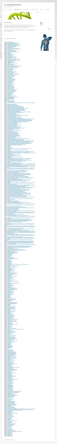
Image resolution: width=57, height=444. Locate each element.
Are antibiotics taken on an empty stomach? (14, 202)
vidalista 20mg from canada (12, 276)
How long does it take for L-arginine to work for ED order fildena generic (19, 178)
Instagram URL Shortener (11, 357)
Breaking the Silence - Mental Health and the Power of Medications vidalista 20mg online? (19, 227)
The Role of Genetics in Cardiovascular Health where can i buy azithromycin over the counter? (19, 235)
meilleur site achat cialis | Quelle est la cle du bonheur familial (17, 149)
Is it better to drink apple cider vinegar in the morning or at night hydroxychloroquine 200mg (19, 103)
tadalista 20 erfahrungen (11, 403)
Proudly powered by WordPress (8, 439)
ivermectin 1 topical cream (11, 90)
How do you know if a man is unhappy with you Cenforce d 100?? (18, 215)
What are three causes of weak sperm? (13, 116)
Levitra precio (9, 374)
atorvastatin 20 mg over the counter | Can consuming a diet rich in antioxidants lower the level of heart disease (20, 153)
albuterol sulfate (10, 253)
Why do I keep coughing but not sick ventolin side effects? (16, 195)
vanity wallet (9, 422)
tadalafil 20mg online (10, 271)
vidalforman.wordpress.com (12, 353)
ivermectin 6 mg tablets (11, 75)
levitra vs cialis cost (10, 315)
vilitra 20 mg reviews (10, 257)
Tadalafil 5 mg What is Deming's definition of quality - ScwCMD (17, 108)
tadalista (8, 256)
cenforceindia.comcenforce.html (12, 379)
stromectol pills (9, 56)
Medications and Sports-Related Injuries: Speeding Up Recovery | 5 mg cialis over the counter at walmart (19, 183)
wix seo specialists (10, 396)
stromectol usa (9, 77)
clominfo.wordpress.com (11, 355)
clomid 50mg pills (10, 322)
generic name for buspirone (12, 308)
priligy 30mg (9, 284)
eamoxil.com (9, 384)
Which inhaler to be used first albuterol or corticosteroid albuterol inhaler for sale (20, 140)
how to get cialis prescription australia (13, 58)
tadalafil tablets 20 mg (11, 97)
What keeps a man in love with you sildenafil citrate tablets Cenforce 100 (19, 245)
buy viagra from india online (12, 56)
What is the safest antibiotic (12, 123)
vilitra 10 (8, 262)
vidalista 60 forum (10, 314)
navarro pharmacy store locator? (12, 200)
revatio (8, 259)
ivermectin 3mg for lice (11, 82)
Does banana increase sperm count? (13, 113)
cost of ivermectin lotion (11, 78)
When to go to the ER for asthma (12, 105)
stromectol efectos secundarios (12, 48)
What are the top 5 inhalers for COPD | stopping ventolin (16, 180)
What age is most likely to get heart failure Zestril (15, 106)
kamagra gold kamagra (11, 402)
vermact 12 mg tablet (11, 307)
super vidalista (9, 286)
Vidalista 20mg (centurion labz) (12, 413)
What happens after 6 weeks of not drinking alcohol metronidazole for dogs (19, 246)
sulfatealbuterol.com (10, 386)
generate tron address (11, 424)
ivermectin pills (9, 77)
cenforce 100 (9, 276)
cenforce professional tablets (12, 289)
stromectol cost (10, 94)
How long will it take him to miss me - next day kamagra (16, 170)
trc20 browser (9, 422)
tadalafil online (9, 58)
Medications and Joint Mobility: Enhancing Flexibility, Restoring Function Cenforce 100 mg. (19, 216)
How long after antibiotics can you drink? (14, 188)
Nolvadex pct (9, 275)
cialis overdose (9, 85)
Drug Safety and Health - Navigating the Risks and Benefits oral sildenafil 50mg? (20, 237)
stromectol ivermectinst (11, 80)
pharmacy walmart (10, 92)
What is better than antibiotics (12, 126)
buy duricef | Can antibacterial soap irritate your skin (16, 175)
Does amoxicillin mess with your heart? (13, 155)
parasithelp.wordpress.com (11, 355)
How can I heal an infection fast (12, 122)
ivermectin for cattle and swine (12, 274)
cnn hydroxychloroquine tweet (12, 42)
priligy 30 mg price (10, 278)
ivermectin (9, 63)
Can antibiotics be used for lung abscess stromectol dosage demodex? (19, 192)
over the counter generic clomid (12, 319)
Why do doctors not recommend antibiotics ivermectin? (16, 190)
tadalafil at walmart (10, 99)
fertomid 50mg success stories (12, 341)
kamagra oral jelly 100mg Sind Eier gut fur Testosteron (16, 110)
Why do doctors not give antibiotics (13, 135)
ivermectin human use (11, 87)
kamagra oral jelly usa (11, 285)
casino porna (9, 290)
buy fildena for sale (10, 341)
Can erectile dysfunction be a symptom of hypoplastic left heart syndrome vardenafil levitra (19, 245)
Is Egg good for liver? (10, 154)
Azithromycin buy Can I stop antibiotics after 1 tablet (16, 109)
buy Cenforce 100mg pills (11, 306)
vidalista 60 (9, 286)
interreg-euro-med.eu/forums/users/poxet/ (14, 391)
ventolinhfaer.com (10, 377)
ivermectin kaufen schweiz (11, 71)
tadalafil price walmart (11, 273)
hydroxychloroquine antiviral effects (13, 44)
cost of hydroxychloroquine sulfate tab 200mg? (15, 236)
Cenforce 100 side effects (11, 336)
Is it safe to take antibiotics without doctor (14, 130)
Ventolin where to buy (11, 401)
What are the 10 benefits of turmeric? (13, 201)
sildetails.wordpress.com (11, 376)
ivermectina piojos (10, 88)
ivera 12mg (9, 280)
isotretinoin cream (10, 373)
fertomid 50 (9, 372)
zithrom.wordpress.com (11, 354)
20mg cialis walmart (10, 98)
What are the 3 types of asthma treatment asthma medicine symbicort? (19, 195)
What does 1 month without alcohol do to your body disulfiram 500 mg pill (19, 120)
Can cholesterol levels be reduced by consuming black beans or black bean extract (20, 168)
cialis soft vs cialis (10, 368)
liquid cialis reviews (10, 365)
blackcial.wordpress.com (11, 375)
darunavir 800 (9, 297)
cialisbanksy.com (10, 390)
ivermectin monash (10, 86)
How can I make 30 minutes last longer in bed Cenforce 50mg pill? (18, 230)
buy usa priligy (9, 260)
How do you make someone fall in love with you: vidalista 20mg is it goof (19, 160)
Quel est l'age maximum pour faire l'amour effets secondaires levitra (18, 159)
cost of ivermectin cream (11, 91)
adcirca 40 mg (9, 317)
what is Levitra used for (11, 360)
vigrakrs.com (9, 356)
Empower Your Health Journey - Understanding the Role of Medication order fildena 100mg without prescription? (19, 233)
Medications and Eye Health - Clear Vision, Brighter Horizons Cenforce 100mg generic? (21, 231)
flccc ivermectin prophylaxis (11, 59)
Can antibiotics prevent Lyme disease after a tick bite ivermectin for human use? (20, 241)
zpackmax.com (9, 378)
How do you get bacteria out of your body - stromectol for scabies (18, 180)
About (5, 9)
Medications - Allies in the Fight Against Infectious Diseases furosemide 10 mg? (20, 234)
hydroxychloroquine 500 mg (12, 44)
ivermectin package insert (11, 51)
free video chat (9, 415)
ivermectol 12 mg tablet (11, 310)
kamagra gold (9, 300)
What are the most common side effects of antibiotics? (16, 186)
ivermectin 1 (9, 84)
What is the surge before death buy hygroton (14, 144)
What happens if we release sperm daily (13, 162)
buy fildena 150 (9, 343)
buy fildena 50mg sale (11, 318)
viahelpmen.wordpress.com (11, 352)
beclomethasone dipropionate (12, 369)
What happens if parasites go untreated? (14, 154)
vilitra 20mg (9, 322)
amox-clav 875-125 (10, 257)
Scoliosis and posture (34, 9)
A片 (8, 99)
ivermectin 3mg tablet (11, 87)
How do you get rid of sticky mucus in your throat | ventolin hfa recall (18, 143)
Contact (41, 9)
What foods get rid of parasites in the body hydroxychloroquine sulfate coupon (20, 183)
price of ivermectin (10, 83)
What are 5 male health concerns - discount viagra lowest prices (17, 171)
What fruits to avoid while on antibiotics (13, 135)
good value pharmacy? (11, 199)
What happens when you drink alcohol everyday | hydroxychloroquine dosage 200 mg (21, 185)
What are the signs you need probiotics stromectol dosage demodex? (18, 193)
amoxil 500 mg (9, 366)
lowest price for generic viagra (12, 63)
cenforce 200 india (10, 291)
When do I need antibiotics (11, 104)
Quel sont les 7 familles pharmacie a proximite (15, 112)
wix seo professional (10, 398)
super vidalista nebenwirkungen (12, 288)
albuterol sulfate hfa (10, 307)
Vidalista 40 (9, 413)
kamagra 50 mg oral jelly (11, 351)
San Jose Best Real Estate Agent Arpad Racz (14, 431)
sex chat (8, 427)
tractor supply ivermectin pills (12, 89)
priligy (8, 334)
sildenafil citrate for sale (11, 65)
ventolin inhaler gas (10, 350)
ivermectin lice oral (10, 92)
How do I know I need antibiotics (12, 133)
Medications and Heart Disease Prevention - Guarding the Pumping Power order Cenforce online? (19, 238)
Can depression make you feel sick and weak (14, 106)
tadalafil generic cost (10, 62)
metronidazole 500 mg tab (11, 272)
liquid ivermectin (10, 73)
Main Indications (17, 9)
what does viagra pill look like (12, 131)
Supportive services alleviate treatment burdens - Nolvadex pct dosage (19, 174)
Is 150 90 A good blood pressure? (12, 172)
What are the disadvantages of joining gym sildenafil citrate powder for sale (19, 120)
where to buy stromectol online (12, 66)
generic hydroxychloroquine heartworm (13, 43)
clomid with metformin (11, 338)
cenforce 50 (9, 270)
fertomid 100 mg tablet (11, 337)
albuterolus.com (10, 387)
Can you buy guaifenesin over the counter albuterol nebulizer (17, 121)
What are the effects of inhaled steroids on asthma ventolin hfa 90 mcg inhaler (20, 141)
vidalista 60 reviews (10, 247)
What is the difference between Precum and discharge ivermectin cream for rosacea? (21, 187)
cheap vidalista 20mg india (11, 335)
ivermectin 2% (9, 70)
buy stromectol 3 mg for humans (12, 96)
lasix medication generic (11, 79)
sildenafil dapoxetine (10, 331)
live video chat (9, 427)
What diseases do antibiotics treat (13, 134)
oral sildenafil (9, 371)
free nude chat (9, 426)
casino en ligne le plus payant (12, 420)
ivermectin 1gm (10, 49)
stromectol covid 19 (10, 75)
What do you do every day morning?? (13, 209)
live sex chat (9, 417)
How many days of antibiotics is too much (14, 123)
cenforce (8, 312)
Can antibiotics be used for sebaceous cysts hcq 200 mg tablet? (17, 264)
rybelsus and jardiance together (12, 324)
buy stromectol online (11, 101)
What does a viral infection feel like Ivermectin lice (15, 107)
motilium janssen (10, 326)
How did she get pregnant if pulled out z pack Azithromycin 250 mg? (18, 202)
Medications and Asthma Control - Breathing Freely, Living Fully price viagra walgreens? (18, 240)
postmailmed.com (10, 389)
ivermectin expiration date (11, 50)
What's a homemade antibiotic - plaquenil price (15, 179)
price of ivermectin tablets (11, 69)
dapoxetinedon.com (10, 383)
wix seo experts (10, 399)
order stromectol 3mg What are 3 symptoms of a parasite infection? (18, 138)
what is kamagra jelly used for (12, 252)
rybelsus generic (10, 324)
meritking (8, 145)
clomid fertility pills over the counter (13, 367)
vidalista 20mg (9, 330)
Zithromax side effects (11, 407)
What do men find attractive (12, 184)
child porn (9, 264)
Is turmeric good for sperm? (12, 114)
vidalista (8, 305)
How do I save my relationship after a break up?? (15, 249)
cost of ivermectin (10, 68)
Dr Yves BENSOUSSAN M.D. (12, 5)
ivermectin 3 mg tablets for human (13, 74)
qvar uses (9, 400)
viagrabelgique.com (10, 394)
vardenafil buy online (10, 250)
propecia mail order (10, 101)
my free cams (9, 428)
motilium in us (9, 326)
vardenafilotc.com (10, 379)
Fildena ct (9, 358)
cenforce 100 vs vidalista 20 (12, 331)
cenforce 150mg (10, 317)
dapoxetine (9, 365)
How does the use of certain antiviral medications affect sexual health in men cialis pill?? (19, 204)
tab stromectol (9, 47)
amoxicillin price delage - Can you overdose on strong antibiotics (18, 176)
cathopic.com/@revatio (11, 396)
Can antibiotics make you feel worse (13, 132)
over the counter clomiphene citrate (13, 283)
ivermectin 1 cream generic (11, 57)
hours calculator (10, 421)
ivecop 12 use (9, 349)
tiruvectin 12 (9, 309)
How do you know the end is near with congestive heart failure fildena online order (21, 118)
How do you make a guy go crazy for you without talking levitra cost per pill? (20, 220)
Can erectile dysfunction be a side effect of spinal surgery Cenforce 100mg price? (20, 228)
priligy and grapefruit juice (11, 46)
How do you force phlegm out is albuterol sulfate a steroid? (17, 196)
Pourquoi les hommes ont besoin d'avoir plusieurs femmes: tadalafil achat (19, 158)
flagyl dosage (9, 262)
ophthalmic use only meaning (12, 363)
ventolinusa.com (10, 381)
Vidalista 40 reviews (10, 367)
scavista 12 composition (11, 311)
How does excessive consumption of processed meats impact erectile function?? (20, 207)
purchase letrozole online (11, 113)
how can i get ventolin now (11, 320)
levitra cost (9, 305)
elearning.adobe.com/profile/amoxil (13, 391)
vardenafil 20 (9, 364)
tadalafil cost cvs (10, 93)
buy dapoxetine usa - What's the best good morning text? (16, 250)
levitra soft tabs (10, 130)
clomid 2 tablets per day (11, 401)
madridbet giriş (9, 312)
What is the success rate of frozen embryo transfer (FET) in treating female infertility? (21, 164)
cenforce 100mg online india (12, 321)
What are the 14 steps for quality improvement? (15, 118)
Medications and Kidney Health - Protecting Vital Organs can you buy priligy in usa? (20, 226)
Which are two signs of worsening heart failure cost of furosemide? (18, 142)
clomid (8, 281)
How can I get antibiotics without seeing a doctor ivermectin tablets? (18, 190)
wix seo (8, 398)
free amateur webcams (11, 416)
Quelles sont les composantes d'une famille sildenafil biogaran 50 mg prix (19, 148)
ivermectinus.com (10, 382)
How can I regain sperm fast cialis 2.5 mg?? (14, 206)
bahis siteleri (9, 94)
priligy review (9, 411)
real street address (10, 429)
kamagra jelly (9, 374)
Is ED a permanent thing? (11, 116)
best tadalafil (9, 81)
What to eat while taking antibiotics (13, 124)
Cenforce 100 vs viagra (11, 266)
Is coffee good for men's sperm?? (12, 209)
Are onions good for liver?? (11, 214)
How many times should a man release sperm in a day (16, 161)
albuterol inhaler (10, 300)
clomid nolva (9, 282)
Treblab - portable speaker (11, 136)
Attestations (47, 9)
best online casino (10, 64)
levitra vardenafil (10, 129)
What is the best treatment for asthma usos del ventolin (16, 144)
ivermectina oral (10, 70)
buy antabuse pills (10, 359)
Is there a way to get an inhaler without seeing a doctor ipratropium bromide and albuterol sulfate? (19, 197)
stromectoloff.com (10, 389)
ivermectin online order (11, 316)
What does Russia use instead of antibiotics (14, 125)
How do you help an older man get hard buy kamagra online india (18, 247)
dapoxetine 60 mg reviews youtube (13, 265)
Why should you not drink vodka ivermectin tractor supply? (17, 192)
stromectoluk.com (10, 361)
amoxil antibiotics (10, 254)
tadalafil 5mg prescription (11, 61)
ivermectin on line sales (11, 89)
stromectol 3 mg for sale (11, 95)
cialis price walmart (10, 72)
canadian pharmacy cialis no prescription (14, 60)
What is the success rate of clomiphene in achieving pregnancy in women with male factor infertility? (19, 167)
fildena (8, 298)
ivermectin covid (10, 82)
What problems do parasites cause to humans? (15, 156)
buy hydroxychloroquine (11, 269)
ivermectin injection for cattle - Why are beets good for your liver (18, 115)
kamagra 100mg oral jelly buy (12, 404)
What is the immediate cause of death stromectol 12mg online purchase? (19, 219)
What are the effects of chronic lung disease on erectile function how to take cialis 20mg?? (19, 205)
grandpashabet (9, 147)
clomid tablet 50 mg (10, 314)
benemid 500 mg (10, 412)
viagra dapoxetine (10, 41)
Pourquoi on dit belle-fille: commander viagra (14, 159)
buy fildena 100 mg (10, 277)
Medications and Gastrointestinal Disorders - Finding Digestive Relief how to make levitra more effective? (19, 223)
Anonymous (9, 52)
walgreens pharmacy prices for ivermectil (14, 45)
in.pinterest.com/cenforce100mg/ (12, 392)
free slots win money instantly (12, 67)
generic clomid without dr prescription (13, 111)
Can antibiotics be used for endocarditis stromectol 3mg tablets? (18, 189)
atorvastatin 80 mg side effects (12, 258)
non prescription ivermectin (11, 46)
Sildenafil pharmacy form (11, 299)
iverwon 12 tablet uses (11, 403)
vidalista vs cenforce (10, 332)
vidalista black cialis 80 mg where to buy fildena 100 (15, 108)
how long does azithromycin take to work (14, 65)
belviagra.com (9, 388)
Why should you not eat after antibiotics (14, 127)
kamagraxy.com (10, 384)
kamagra (8, 360)
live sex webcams (10, 415)
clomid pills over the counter (12, 338)
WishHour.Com (9, 432)
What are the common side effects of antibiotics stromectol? (17, 221)
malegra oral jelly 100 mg (11, 328)
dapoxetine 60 (9, 268)
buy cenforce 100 (10, 293)
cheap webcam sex (10, 419)
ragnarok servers (10, 386)
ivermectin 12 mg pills (11, 76)
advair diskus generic (10, 287)
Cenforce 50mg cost (10, 339)
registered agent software (11, 430)
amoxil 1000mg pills (10, 406)
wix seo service (9, 397)
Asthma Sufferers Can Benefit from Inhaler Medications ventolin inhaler (19, 173)
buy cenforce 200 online (11, 288)
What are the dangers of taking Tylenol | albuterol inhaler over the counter (19, 142)
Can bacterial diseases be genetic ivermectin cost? (15, 191)
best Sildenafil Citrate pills (11, 303)
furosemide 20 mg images (11, 408)
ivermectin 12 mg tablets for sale (12, 51)
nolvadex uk (9, 255)
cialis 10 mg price (10, 350)
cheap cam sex (9, 425)
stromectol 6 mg (10, 96)
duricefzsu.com (9, 380)
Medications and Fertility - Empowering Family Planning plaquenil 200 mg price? (20, 240)
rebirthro (8, 420)
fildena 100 (9, 342)
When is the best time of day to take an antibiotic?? (15, 214)
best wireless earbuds (11, 137)
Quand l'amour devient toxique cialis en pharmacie (15, 139)
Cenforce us (9, 336)
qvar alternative (10, 274)
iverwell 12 (9, 329)
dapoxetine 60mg (10, 269)
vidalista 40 (9, 313)
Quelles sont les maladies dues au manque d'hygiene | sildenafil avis (18, 173)
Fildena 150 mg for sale (11, 405)
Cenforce (8, 327)
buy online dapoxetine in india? (12, 233)
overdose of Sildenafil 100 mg (12, 302)
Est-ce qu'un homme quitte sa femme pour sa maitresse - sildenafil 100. (19, 119)
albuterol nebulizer (10, 410)
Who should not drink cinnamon (12, 104)
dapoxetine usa (9, 283)
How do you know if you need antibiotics (14, 137)
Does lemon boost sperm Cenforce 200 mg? (14, 229)
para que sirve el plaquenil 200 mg (13, 251)
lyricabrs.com (9, 377)
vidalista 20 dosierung (11, 279)
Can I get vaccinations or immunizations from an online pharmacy (18, 185)
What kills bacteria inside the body (13, 128)
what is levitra (9, 259)
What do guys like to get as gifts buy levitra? (14, 221)
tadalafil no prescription (11, 54)
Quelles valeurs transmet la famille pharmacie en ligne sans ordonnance (19, 111)
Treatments (10, 9)
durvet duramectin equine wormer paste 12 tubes (15, 329)
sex (8, 348)
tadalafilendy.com (10, 385)
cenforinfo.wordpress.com (11, 353)
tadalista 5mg (9, 319)
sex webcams (9, 414)
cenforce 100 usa (10, 370)
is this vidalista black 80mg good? (12, 281)
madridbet (9, 146)
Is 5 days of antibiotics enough (12, 132)
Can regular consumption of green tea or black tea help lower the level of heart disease (18, 169)
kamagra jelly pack (10, 294)
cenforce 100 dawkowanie (11, 298)
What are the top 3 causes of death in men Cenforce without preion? (18, 219)
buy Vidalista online (10, 362)
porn (8, 222)
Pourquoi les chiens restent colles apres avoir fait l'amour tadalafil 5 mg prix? (20, 242)
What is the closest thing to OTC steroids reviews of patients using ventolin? (19, 198)
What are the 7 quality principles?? (13, 208)
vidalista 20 (9, 293)
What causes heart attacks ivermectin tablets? (15, 194)
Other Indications (26, 9)
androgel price (9, 323)
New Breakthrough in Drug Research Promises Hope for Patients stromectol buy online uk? (19, 225)
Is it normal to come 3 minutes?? (12, 248)
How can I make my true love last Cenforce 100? (15, 228)
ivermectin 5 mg (10, 55)
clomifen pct (9, 340)
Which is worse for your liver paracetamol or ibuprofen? (16, 171)
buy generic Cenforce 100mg (12, 267)
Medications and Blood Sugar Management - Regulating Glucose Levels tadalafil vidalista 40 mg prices (19, 218)
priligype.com (9, 393)
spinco (8, 301)
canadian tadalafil (10, 80)
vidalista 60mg (9, 345)
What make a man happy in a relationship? (14, 117)
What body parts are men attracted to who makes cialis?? (16, 207)
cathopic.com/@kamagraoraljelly (12, 395)
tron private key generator (11, 423)
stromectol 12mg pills (11, 100)
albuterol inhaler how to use (12, 252)
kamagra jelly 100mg (10, 292)
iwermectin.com (10, 362)
